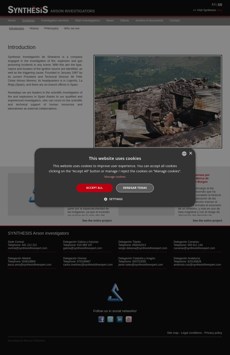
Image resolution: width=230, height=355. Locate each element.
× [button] (190, 153)
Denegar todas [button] (135, 188)
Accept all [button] (94, 188)
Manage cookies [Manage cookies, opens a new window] (115, 177)
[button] (115, 199)
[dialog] (115, 177)
